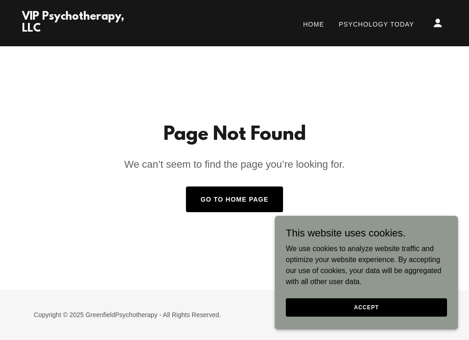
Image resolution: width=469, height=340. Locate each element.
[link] (81, 29)
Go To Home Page (234, 199)
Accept (366, 307)
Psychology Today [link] (376, 24)
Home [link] (313, 24)
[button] (438, 23)
